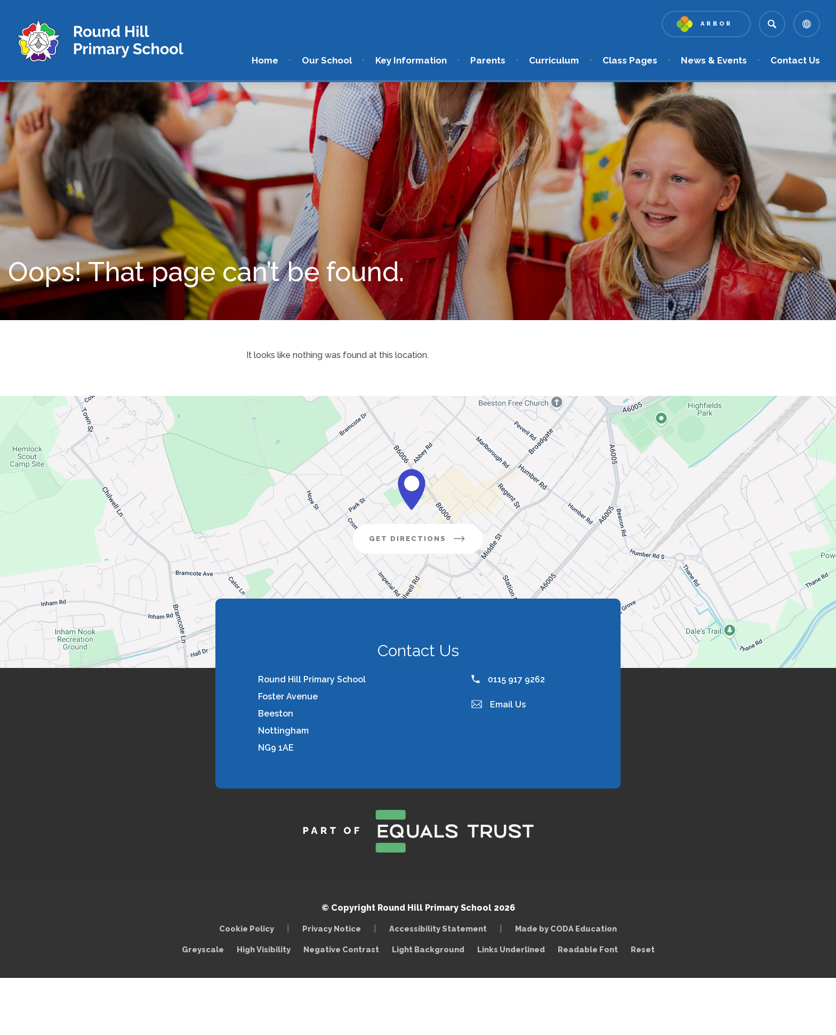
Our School (327, 60)
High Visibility (264, 949)
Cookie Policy (246, 928)
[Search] (772, 24)
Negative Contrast (341, 949)
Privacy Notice (331, 928)
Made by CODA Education (568, 928)
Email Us (498, 704)
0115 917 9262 (508, 679)
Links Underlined (511, 949)
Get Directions (426, 542)
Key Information (411, 60)
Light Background (428, 949)
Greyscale (203, 949)
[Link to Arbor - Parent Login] (706, 24)
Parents (487, 60)
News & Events (714, 60)
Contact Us (795, 60)
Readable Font (588, 949)
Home (265, 60)
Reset (643, 949)
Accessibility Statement (438, 928)
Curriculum (554, 60)
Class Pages (629, 60)
